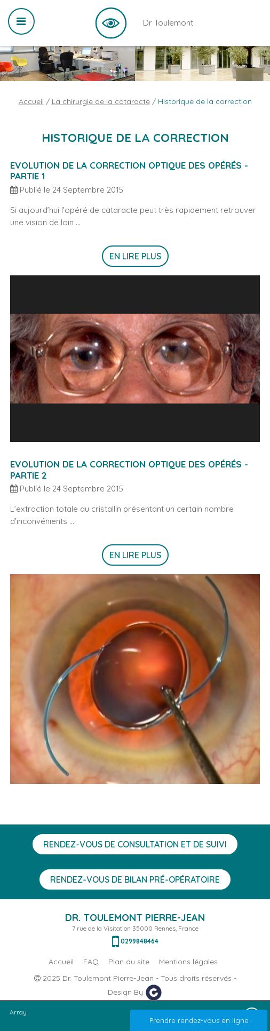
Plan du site (128, 961)
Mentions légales (188, 961)
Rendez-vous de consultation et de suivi (135, 844)
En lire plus (135, 256)
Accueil (31, 101)
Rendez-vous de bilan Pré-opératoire (135, 879)
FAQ (91, 961)
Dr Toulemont (111, 23)
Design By (135, 992)
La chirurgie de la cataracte (101, 101)
